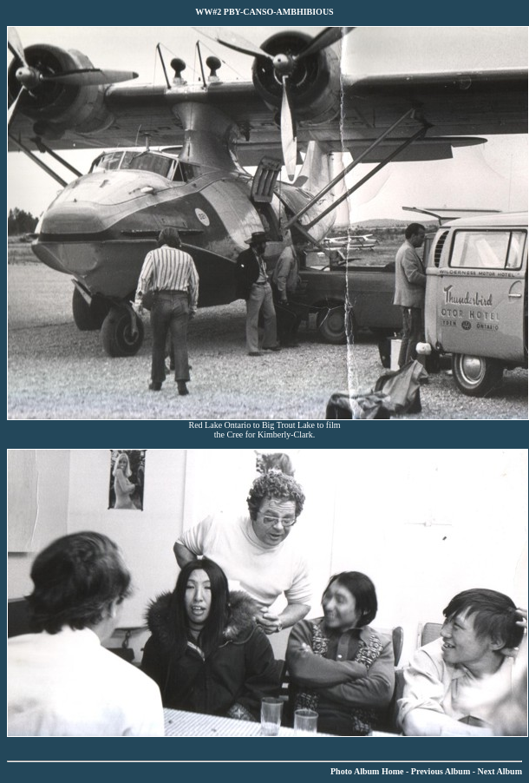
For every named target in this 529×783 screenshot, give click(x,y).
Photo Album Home (366, 771)
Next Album (500, 771)
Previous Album (440, 771)
